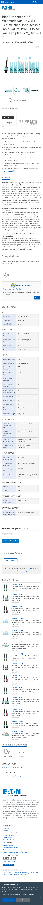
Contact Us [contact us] (8, 865)
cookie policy (32, 894)
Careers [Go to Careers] (5, 831)
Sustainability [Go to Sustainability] (7, 837)
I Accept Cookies (8, 900)
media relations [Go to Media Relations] (8, 845)
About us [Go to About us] (6, 828)
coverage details (9, 171)
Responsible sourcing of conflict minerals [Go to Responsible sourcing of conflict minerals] (16, 852)
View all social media (9, 861)
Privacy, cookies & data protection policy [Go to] (16, 873)
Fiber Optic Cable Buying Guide (13, 767)
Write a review (14, 108)
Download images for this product (14, 776)
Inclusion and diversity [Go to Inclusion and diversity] (10, 833)
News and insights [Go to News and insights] (9, 840)
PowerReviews (27, 529)
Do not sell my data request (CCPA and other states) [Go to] (20, 873)
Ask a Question (10, 560)
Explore (37, 298)
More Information (23, 900)
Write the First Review (10, 541)
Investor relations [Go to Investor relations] (9, 835)
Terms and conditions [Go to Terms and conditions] (10, 850)
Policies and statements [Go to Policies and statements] (10, 848)
